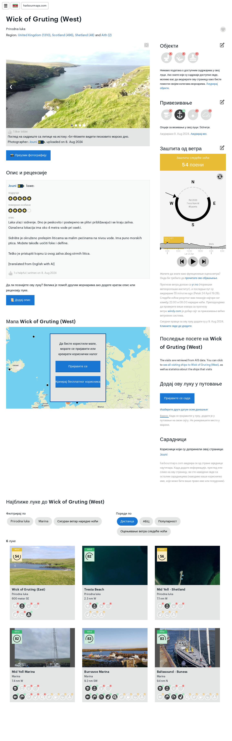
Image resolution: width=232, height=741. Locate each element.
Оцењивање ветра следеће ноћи (144, 531)
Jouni (33, 142)
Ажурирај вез (198, 134)
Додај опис (20, 300)
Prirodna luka (20, 521)
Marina (43, 521)
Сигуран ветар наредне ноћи (77, 521)
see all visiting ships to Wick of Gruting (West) (191, 365)
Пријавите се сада (177, 398)
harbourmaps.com (35, 5)
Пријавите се (78, 366)
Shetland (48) (84, 35)
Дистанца (127, 521)
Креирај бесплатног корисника (78, 381)
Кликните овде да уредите (176, 326)
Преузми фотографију (28, 155)
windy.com (174, 311)
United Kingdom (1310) (34, 35)
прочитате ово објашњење (201, 278)
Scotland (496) (62, 35)
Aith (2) (106, 35)
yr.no (195, 284)
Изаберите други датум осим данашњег (184, 409)
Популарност (167, 521)
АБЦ (146, 521)
